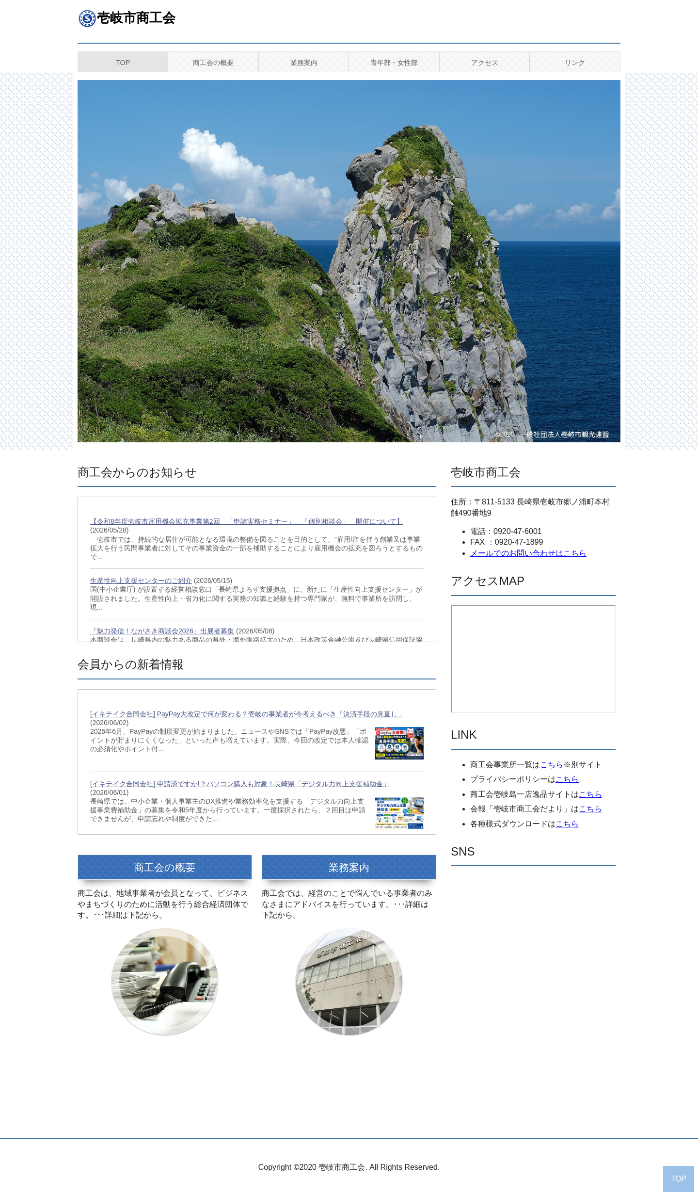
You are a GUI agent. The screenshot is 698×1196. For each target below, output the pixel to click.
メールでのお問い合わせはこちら (528, 553)
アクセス (484, 62)
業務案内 (303, 62)
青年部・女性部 (394, 62)
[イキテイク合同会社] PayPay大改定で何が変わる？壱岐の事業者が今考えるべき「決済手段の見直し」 (247, 714)
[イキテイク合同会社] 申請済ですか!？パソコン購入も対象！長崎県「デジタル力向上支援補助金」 (240, 784)
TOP (123, 62)
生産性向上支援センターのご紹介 (141, 580)
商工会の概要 (213, 62)
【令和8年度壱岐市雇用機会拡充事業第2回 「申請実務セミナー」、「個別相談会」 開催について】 (246, 521)
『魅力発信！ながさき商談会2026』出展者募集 (162, 631)
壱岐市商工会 (136, 17)
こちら (551, 764)
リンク (575, 62)
